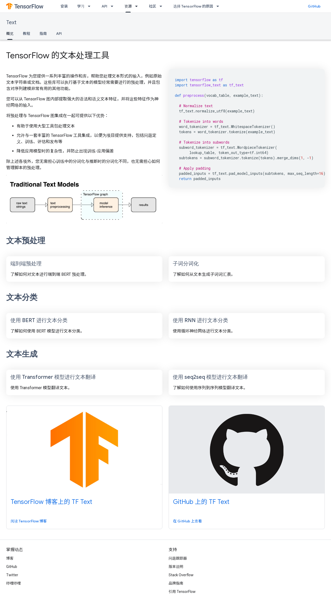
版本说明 (176, 567)
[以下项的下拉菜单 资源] (138, 6)
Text (11, 22)
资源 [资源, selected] (128, 6)
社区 (152, 6)
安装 (64, 6)
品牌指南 (176, 583)
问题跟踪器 (178, 558)
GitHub (314, 6)
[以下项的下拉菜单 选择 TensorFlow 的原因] (219, 6)
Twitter (12, 575)
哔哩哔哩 (13, 583)
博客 (10, 558)
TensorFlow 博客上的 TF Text (51, 502)
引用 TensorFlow (182, 592)
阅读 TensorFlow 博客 (29, 521)
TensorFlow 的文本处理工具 (57, 55)
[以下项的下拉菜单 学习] (90, 6)
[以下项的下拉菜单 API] (113, 6)
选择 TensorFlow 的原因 (193, 6)
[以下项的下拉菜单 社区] (162, 6)
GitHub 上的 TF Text (201, 502)
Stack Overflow (181, 575)
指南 (43, 33)
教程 (26, 33)
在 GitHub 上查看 (187, 521)
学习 (80, 6)
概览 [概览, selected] (10, 33)
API (104, 6)
